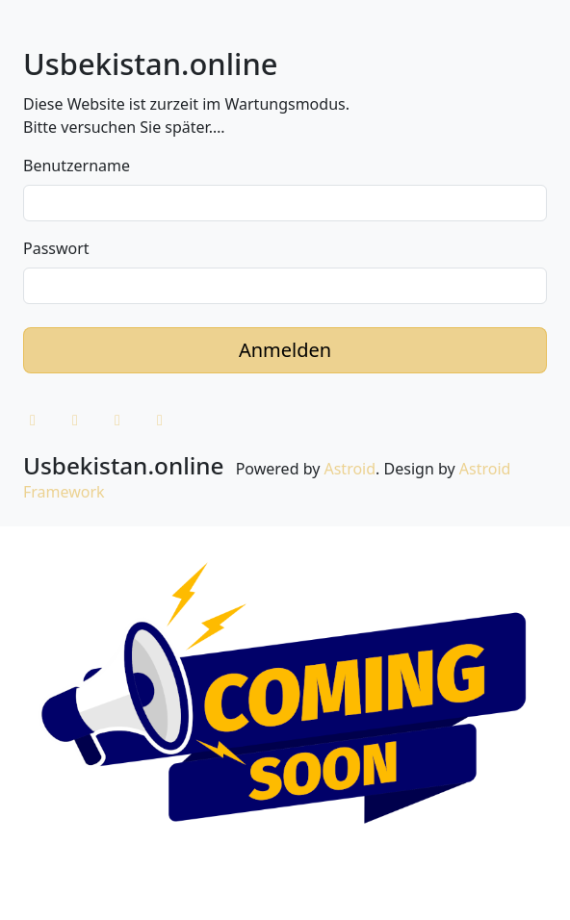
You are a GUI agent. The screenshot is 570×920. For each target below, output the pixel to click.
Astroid (350, 468)
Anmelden (285, 350)
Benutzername (76, 165)
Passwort (56, 248)
